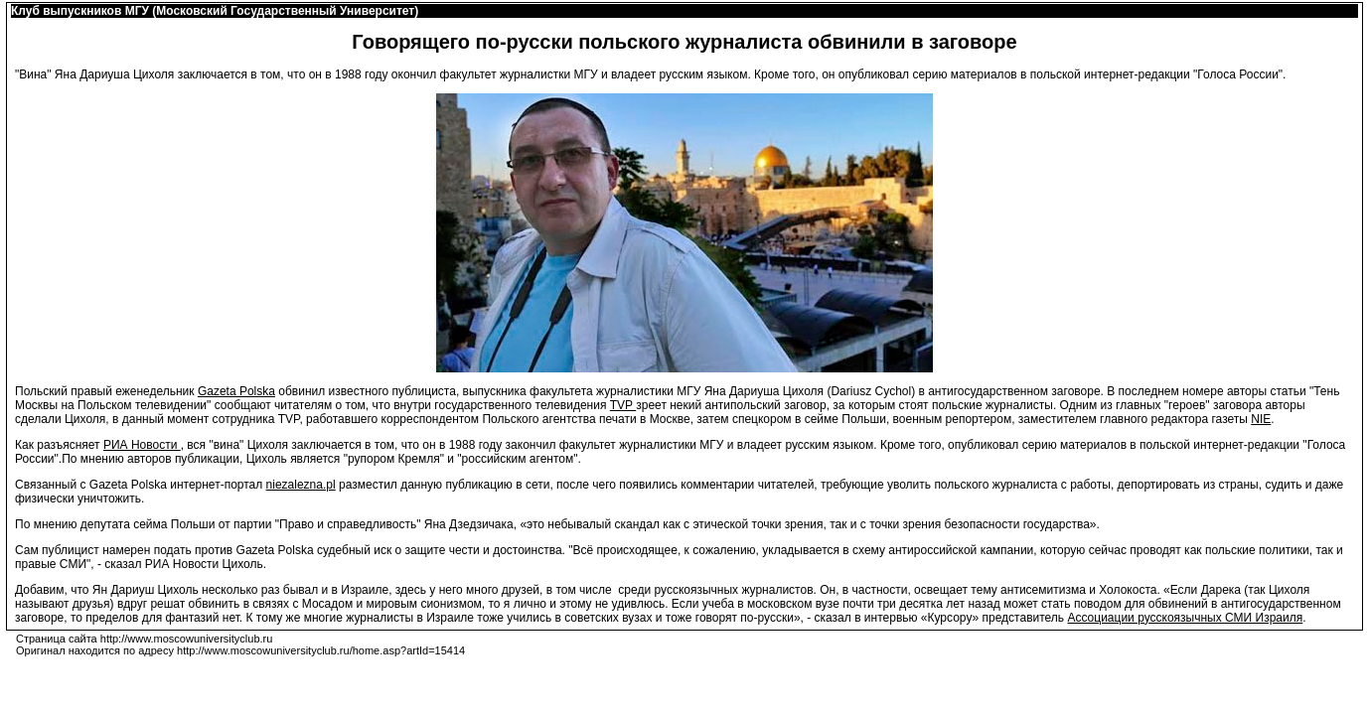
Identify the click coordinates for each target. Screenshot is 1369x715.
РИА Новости (142, 445)
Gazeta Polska (236, 391)
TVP (623, 405)
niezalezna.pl (301, 485)
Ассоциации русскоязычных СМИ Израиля (1184, 618)
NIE (1261, 419)
